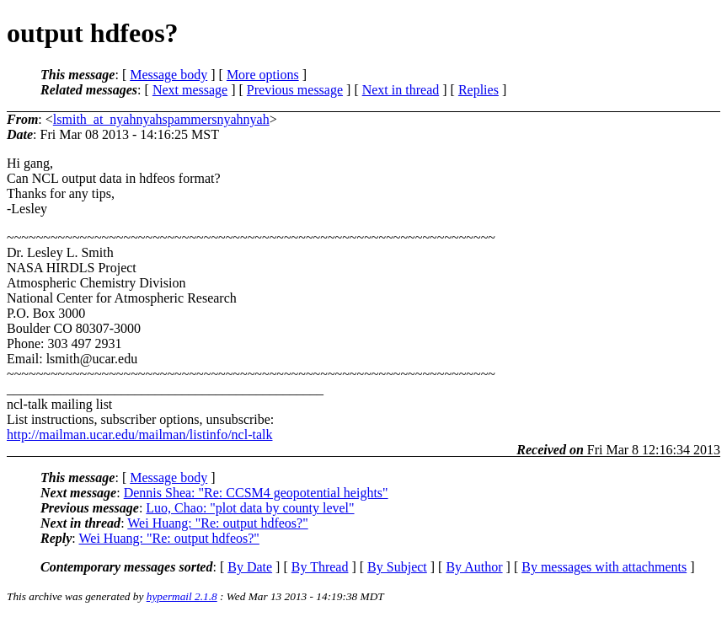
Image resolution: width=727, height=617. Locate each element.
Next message (189, 90)
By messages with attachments (604, 567)
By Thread (320, 567)
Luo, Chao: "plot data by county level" (250, 508)
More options (263, 74)
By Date (249, 567)
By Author (474, 567)
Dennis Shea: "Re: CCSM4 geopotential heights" (256, 493)
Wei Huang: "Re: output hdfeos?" (217, 523)
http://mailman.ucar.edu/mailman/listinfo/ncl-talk (139, 434)
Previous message (295, 90)
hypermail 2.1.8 (182, 596)
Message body (168, 74)
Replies (478, 90)
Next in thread (401, 90)
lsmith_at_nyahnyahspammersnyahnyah (161, 119)
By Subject (397, 567)
